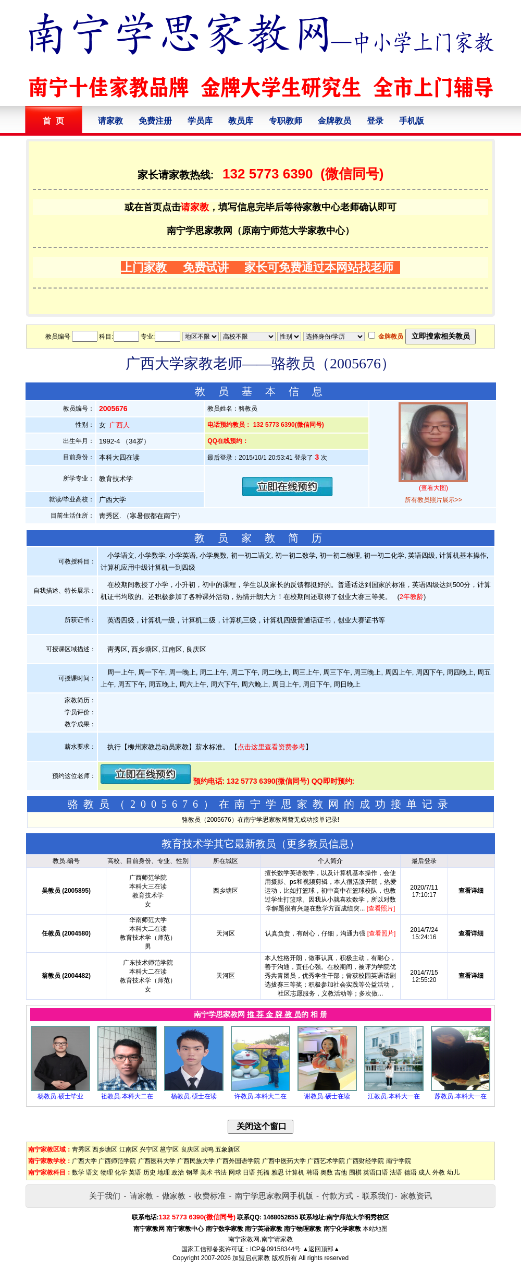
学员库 (200, 120)
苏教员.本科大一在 (460, 1096)
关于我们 (104, 1195)
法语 (396, 1172)
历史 (149, 1172)
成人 (424, 1172)
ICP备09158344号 (275, 1249)
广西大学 (84, 1161)
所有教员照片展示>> (433, 500)
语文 (92, 1172)
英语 (135, 1172)
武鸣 (207, 1149)
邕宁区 (169, 1149)
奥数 (326, 1172)
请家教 (110, 120)
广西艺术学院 (326, 1161)
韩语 (312, 1172)
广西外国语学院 (238, 1161)
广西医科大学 (157, 1161)
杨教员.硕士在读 (193, 1096)
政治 (177, 1172)
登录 (375, 120)
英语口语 (375, 1172)
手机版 (411, 120)
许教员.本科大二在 (260, 1096)
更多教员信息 (318, 843)
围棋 (355, 1172)
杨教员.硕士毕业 (60, 1096)
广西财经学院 (365, 1161)
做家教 (173, 1195)
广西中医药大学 (284, 1161)
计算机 (295, 1172)
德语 (410, 1172)
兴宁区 (149, 1149)
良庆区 (190, 1149)
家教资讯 (416, 1195)
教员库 (240, 120)
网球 (235, 1172)
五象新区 (227, 1149)
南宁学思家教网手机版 (274, 1195)
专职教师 (285, 120)
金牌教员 (334, 120)
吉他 (340, 1172)
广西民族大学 (196, 1161)
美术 (206, 1172)
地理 (163, 1172)
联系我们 (377, 1195)
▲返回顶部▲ (321, 1249)
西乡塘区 (104, 1149)
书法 (220, 1172)
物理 (107, 1172)
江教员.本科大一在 (393, 1096)
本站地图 (375, 1228)
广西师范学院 (117, 1161)
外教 (438, 1172)
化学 (121, 1172)
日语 (249, 1172)
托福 (263, 1172)
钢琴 (192, 1172)
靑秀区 (81, 1149)
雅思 (277, 1172)
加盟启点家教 (251, 1258)
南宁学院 (398, 1161)
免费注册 (155, 120)
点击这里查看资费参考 (271, 747)
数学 (78, 1172)
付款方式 (337, 1195)
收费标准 (210, 1195)
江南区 (128, 1149)
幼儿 (453, 1172)
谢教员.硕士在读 (327, 1096)
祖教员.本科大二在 (127, 1096)
